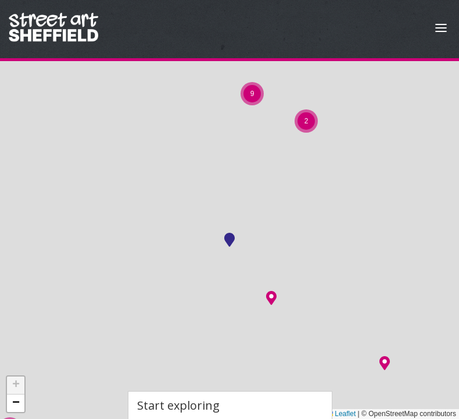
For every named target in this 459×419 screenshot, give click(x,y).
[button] (271, 298)
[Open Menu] (441, 29)
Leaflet (341, 414)
